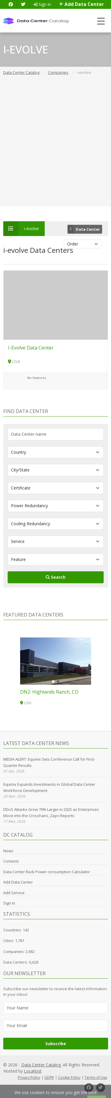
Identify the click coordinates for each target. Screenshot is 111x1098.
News (8, 850)
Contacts (11, 861)
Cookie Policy (69, 1077)
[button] (53, 681)
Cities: (8, 940)
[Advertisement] (55, 145)
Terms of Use (96, 1077)
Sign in (42, 4)
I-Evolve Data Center (31, 347)
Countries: (12, 930)
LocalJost (33, 1071)
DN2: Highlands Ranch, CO (49, 692)
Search (55, 577)
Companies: (14, 951)
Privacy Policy (29, 1077)
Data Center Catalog (41, 1065)
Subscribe (55, 1043)
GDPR (49, 1077)
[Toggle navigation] (101, 21)
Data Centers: (15, 962)
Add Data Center (81, 4)
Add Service (14, 892)
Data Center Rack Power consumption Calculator (46, 871)
